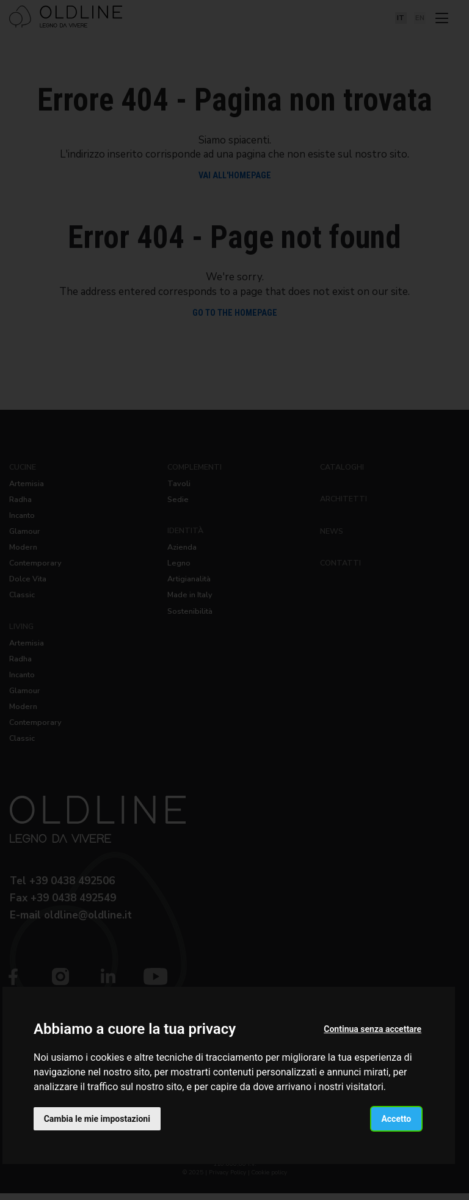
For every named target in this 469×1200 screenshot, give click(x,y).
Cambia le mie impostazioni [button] (97, 1118)
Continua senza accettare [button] (372, 1029)
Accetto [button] (396, 1118)
